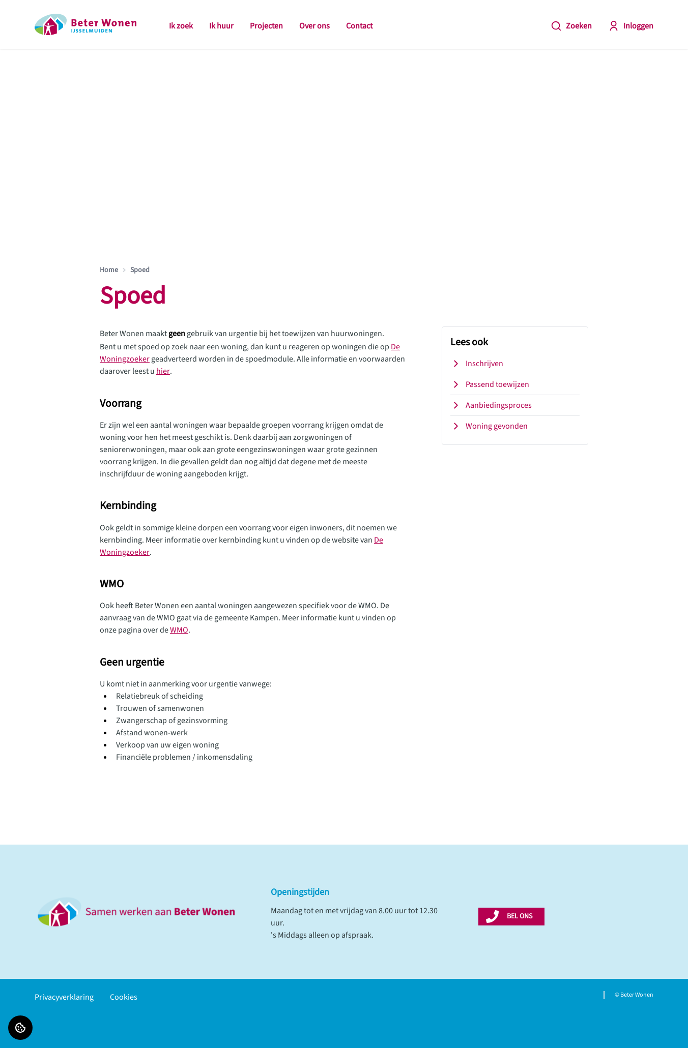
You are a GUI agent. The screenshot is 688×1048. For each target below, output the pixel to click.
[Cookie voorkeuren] (20, 1027)
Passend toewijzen (489, 384)
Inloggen (630, 26)
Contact (359, 26)
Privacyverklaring (64, 997)
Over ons (314, 26)
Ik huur (221, 26)
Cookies (123, 997)
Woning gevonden (489, 426)
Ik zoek (181, 26)
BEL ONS (519, 916)
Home (109, 270)
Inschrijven (476, 363)
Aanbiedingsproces (491, 405)
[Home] (85, 24)
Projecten (266, 26)
